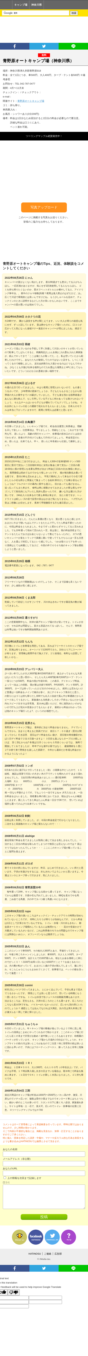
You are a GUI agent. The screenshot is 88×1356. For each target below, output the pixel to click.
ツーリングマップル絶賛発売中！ (44, 136)
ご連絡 (47, 1253)
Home (6, 4)
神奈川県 (36, 4)
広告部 (58, 1253)
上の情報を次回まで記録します (22, 1178)
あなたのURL (10, 1168)
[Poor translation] (14, 1292)
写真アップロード (44, 207)
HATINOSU (34, 1253)
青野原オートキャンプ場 (30, 101)
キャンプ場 (20, 4)
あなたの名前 (10, 1149)
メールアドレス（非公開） (17, 1158)
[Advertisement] (44, 29)
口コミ (6, 1182)
